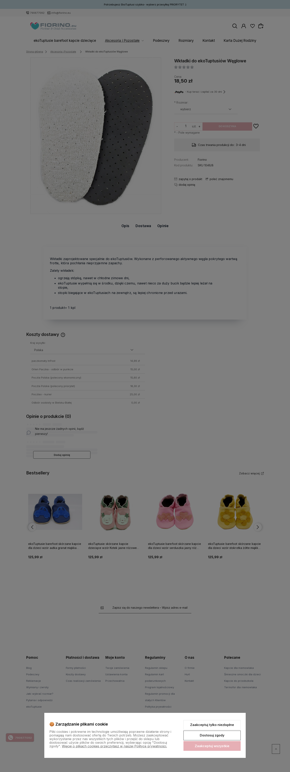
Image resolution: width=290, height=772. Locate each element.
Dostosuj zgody (212, 735)
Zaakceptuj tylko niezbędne (212, 725)
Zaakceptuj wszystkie (212, 746)
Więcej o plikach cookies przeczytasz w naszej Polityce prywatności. (114, 746)
